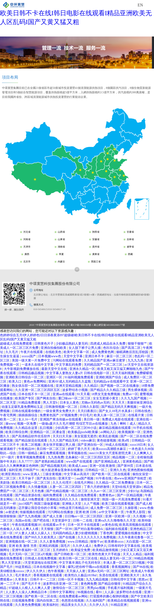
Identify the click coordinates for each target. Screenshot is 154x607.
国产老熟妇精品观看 (50, 461)
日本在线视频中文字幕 (49, 566)
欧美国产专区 (25, 398)
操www (10, 423)
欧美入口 (15, 381)
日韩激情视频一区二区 (61, 406)
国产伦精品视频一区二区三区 (67, 491)
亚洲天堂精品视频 (69, 385)
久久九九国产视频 (134, 398)
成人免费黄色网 (103, 352)
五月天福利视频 (123, 373)
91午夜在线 (104, 478)
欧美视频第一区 (130, 432)
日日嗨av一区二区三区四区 (84, 516)
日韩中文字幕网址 (62, 592)
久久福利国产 (96, 600)
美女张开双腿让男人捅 (59, 444)
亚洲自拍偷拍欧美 (54, 347)
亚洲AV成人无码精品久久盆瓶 (70, 381)
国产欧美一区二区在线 (41, 596)
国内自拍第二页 (48, 600)
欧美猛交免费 (81, 550)
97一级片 (8, 457)
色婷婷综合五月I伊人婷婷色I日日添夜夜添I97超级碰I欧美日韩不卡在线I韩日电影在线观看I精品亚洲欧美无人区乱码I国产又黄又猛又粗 (76, 13)
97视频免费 (69, 415)
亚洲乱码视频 (49, 545)
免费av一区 (130, 394)
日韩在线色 (143, 411)
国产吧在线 (41, 520)
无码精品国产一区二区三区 (103, 364)
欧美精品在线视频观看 (123, 600)
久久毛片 (12, 352)
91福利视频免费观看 (79, 377)
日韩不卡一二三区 (43, 579)
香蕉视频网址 (121, 566)
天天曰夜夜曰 (87, 411)
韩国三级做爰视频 (47, 503)
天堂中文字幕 (73, 356)
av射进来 (11, 512)
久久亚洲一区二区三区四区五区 (38, 390)
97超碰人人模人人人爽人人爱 (30, 588)
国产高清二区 (131, 347)
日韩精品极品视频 (31, 373)
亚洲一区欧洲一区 (118, 516)
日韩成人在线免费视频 (41, 558)
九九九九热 (136, 360)
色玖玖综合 (111, 347)
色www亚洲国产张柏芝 (131, 478)
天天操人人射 (76, 571)
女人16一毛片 (28, 419)
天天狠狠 (47, 529)
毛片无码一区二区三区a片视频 (31, 554)
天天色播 (38, 491)
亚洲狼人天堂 (72, 503)
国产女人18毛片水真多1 (116, 411)
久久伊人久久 (99, 604)
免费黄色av (107, 495)
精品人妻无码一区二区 (116, 558)
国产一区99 (64, 529)
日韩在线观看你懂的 (27, 411)
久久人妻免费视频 (53, 541)
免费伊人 (100, 545)
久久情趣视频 (38, 486)
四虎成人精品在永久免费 (108, 343)
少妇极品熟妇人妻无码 (72, 343)
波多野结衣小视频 (75, 390)
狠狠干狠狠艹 (138, 343)
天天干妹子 (26, 478)
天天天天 (119, 402)
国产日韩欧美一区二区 (70, 554)
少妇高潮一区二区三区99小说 (76, 427)
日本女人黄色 (70, 402)
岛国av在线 (23, 520)
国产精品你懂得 (109, 583)
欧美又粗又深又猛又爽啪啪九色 (120, 368)
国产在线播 (67, 537)
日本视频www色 (50, 356)
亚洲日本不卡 (95, 356)
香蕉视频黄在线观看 (48, 575)
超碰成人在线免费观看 (16, 343)
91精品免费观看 (30, 402)
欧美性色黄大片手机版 (104, 554)
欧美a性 (124, 440)
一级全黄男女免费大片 (59, 411)
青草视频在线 (78, 453)
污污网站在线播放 (61, 512)
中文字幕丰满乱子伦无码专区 (80, 562)
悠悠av (143, 579)
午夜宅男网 (8, 415)
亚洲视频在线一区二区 (21, 541)
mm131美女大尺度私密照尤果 (110, 453)
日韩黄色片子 (44, 343)
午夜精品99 (26, 449)
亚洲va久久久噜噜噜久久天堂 (115, 520)
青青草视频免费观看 (31, 457)
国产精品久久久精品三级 (108, 390)
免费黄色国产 (50, 415)
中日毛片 (86, 415)
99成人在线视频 (117, 444)
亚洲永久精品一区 (82, 368)
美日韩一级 (92, 419)
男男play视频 (96, 588)
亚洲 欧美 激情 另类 (23, 545)
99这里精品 (23, 566)
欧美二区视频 (31, 444)
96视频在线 (85, 592)
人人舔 (109, 592)
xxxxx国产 (29, 356)
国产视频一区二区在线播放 (120, 385)
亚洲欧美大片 (130, 575)
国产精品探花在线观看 (31, 440)
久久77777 (25, 461)
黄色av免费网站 (35, 381)
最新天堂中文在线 (54, 368)
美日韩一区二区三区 (51, 449)
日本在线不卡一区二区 (34, 394)
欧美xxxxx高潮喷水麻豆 (109, 449)
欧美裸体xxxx (114, 541)
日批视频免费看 (23, 600)
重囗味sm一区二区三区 (75, 398)
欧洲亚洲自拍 (11, 474)
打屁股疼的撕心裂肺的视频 (109, 596)
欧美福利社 (51, 604)
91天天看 (83, 394)
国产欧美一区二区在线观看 (111, 474)
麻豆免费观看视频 (53, 453)
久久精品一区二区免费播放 (115, 482)
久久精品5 (91, 385)
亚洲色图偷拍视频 (140, 470)
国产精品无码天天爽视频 (119, 406)
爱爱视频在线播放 (128, 533)
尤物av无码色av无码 (95, 402)
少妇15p (133, 491)
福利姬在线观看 (117, 529)
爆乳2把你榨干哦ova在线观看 (89, 566)
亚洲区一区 (54, 377)
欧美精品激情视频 (105, 550)
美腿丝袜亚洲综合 (140, 402)
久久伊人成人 (82, 545)
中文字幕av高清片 (77, 474)
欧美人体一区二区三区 (110, 415)
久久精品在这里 (26, 427)
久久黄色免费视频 (28, 604)
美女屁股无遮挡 (85, 436)
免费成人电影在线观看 (118, 419)
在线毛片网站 (84, 482)
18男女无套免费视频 (106, 394)
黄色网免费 (89, 583)
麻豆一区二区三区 (119, 356)
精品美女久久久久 (74, 604)
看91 (99, 592)
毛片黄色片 (23, 575)
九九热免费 (56, 457)
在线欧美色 (53, 352)
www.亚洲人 (32, 474)
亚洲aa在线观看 (64, 394)
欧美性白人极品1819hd (81, 575)
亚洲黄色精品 (133, 461)
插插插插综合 (28, 415)
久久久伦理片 (63, 482)
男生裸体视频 (138, 390)
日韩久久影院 (90, 406)
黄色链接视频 (107, 440)
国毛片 (66, 545)
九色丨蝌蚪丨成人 (123, 423)
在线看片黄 (136, 415)
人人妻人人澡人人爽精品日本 (26, 592)
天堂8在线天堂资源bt (127, 486)
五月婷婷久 (61, 550)
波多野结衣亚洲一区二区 (61, 583)
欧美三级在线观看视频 (118, 503)
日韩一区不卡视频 (71, 579)
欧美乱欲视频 (109, 436)
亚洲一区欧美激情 (102, 465)
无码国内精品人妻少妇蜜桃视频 (75, 533)
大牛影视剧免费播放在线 (22, 368)
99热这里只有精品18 (74, 508)
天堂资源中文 (62, 520)
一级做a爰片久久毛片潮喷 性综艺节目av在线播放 (73, 423)
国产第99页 (125, 465)
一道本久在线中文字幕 (37, 364)
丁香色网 (106, 533)
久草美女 (21, 579)
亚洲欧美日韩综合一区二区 (25, 377)
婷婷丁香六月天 (79, 449)
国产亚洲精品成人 (107, 461)
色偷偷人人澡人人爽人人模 (19, 529)
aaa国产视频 (85, 478)
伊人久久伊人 (36, 571)
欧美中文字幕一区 (77, 352)
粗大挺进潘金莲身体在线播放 (62, 470)
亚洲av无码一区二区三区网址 (109, 571)
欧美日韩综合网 (17, 432)
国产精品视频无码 (54, 465)
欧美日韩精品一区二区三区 (31, 482)
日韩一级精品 (28, 453)
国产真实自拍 (46, 478)
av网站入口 (108, 432)
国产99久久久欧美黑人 (41, 537)
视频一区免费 (27, 423)
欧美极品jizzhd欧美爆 (83, 432)
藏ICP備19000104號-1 (81, 325)
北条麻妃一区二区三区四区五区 (88, 457)
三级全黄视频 (52, 474)
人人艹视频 (91, 503)
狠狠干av (96, 541)
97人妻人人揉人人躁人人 (33, 533)
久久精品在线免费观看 (81, 495)
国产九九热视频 (30, 516)
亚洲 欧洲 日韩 (86, 512)
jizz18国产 (25, 503)
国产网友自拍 (46, 398)
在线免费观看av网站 (73, 596)
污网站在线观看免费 (67, 360)
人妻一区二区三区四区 (65, 486)
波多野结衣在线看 (129, 592)
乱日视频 (46, 427)
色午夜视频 (56, 571)
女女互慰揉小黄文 (106, 398)
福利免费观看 (53, 495)
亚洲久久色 (118, 470)
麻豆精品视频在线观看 (115, 427)
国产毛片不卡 (31, 583)
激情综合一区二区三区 (69, 588)
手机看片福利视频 (120, 588)
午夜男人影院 (136, 512)
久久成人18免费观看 (30, 499)
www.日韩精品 (78, 541)
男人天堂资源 (11, 562)
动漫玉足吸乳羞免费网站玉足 (22, 406)
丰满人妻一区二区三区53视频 (124, 562)
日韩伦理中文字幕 (123, 579)
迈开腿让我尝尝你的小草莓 (38, 508)
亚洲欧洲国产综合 (109, 377)
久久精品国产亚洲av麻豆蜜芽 (105, 360)
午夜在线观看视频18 (27, 524)
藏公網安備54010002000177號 (109, 325)
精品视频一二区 (124, 457)
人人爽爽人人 (143, 453)
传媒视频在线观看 (33, 512)
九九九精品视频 (97, 579)
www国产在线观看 (79, 461)
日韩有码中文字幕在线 (124, 545)
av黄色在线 (110, 524)
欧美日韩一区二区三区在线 (78, 558)
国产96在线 (141, 566)
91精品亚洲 (119, 604)
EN (140, 5)
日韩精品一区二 (96, 470)
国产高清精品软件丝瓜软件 (31, 436)
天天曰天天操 (63, 436)
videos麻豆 (88, 440)
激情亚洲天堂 (91, 499)
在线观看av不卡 (54, 524)
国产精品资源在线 (28, 495)
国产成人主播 (53, 516)
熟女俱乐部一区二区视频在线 (33, 385)
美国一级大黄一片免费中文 (31, 360)
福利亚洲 (15, 470)
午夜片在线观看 (32, 352)
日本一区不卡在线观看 (84, 524)
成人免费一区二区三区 (106, 508)
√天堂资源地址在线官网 (40, 562)
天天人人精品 (133, 554)
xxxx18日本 (138, 444)
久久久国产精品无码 (64, 440)
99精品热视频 (143, 558)
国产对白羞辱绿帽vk (89, 529)
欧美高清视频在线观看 (135, 524)
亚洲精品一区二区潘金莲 (48, 432)
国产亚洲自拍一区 (90, 444)
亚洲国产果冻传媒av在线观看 (61, 419)
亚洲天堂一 (66, 478)
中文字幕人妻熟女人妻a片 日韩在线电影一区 (78, 373)
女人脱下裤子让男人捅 (85, 347)
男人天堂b (50, 402)
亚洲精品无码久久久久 (62, 499)
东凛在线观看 (109, 575)
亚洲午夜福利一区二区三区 (31, 550)
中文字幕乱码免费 (69, 364)
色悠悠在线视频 (73, 600)
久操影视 (131, 508)
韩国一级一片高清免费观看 (121, 499)
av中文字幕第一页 (111, 512)
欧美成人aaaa (78, 465)
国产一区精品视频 (130, 495)
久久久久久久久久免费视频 (97, 537)
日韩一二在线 (83, 520)
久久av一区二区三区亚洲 (108, 491)
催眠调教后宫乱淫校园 (132, 352)
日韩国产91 (31, 470)
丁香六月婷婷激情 (97, 486)
